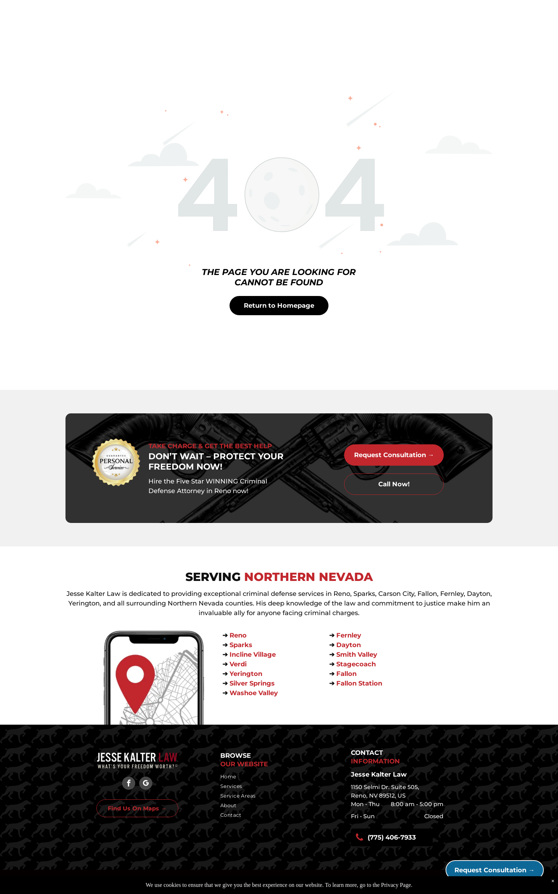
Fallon (346, 674)
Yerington (246, 674)
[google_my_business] (145, 784)
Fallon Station (359, 683)
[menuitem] (277, 777)
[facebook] (128, 784)
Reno (239, 635)
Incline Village (254, 654)
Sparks (242, 645)
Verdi (239, 664)
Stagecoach (356, 664)
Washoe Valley (254, 693)
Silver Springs (253, 683)
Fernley (348, 635)
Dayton (348, 645)
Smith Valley (356, 654)
